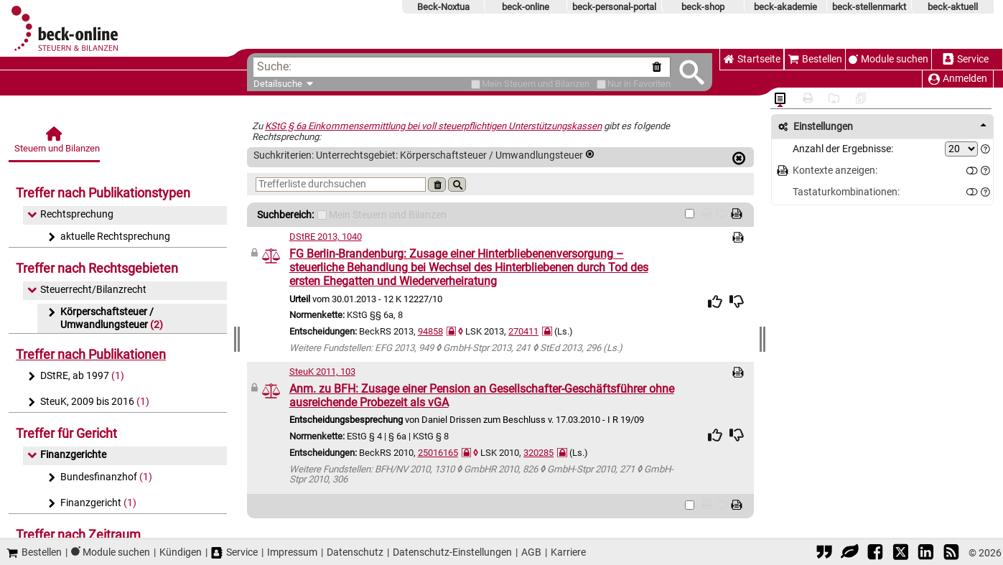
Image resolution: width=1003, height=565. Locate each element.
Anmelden (957, 79)
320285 (538, 452)
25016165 (438, 452)
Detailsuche (277, 83)
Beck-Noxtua (443, 6)
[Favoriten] (601, 84)
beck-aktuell (953, 6)
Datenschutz (355, 552)
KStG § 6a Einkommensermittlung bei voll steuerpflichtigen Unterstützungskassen (433, 126)
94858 (430, 331)
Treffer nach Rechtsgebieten (97, 268)
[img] (715, 301)
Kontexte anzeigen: (835, 170)
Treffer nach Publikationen (91, 354)
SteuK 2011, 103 (322, 371)
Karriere (568, 552)
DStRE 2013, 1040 (325, 236)
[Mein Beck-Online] (475, 84)
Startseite (751, 59)
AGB (531, 552)
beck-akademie (785, 6)
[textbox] (470, 67)
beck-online (525, 6)
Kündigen (180, 552)
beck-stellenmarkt (869, 6)
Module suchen (894, 59)
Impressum (292, 552)
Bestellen (815, 59)
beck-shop (702, 6)
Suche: (274, 66)
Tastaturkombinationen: (846, 192)
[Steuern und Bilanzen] (55, 144)
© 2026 (985, 553)
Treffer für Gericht (66, 433)
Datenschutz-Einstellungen (452, 552)
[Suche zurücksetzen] (659, 67)
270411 (523, 331)
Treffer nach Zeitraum (78, 534)
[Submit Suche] (691, 72)
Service (966, 59)
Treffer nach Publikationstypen (103, 192)
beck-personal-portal (614, 6)
